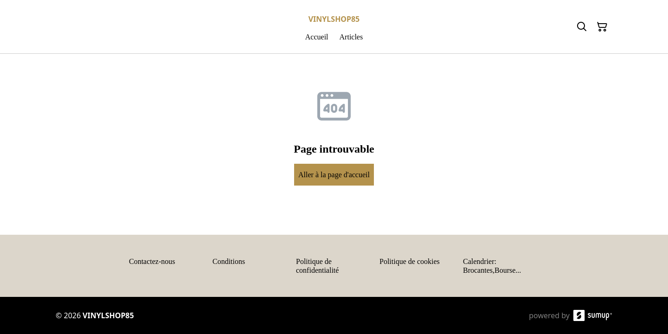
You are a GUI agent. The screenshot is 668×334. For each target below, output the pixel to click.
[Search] (582, 27)
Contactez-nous (152, 261)
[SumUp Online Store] (592, 315)
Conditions (228, 261)
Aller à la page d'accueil (334, 175)
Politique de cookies (409, 261)
